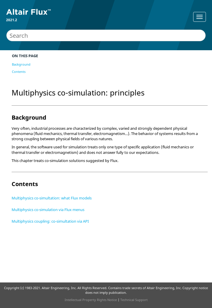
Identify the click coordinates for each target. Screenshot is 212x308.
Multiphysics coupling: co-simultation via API (50, 221)
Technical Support (134, 300)
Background (21, 64)
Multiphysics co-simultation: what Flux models (52, 198)
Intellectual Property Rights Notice (91, 300)
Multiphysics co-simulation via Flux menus (48, 209)
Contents (19, 71)
